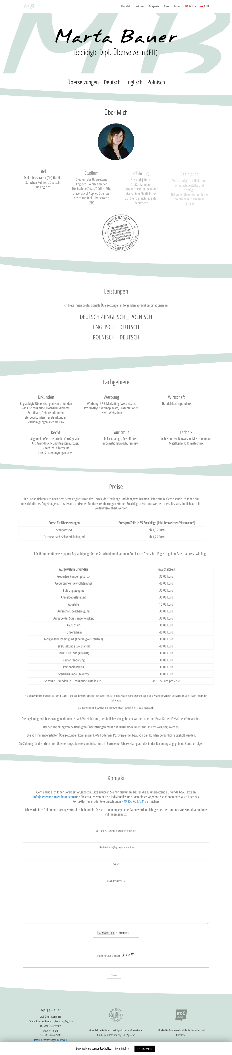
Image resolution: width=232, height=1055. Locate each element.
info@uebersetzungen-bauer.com (53, 801)
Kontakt (177, 6)
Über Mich (125, 6)
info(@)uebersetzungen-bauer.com (50, 1040)
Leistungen (139, 6)
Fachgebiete (154, 6)
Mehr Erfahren (122, 1048)
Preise (166, 6)
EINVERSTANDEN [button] (144, 1048)
